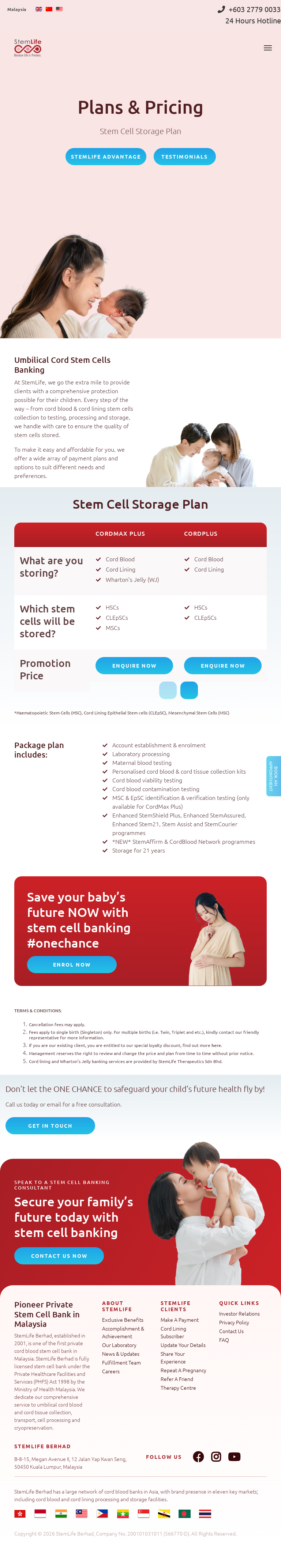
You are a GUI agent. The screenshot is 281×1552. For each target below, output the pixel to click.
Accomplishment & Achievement (123, 1332)
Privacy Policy (234, 1322)
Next (189, 690)
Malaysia (16, 9)
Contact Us (231, 1331)
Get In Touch (50, 1125)
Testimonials (184, 156)
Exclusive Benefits (122, 1319)
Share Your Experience (173, 1357)
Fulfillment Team (121, 1362)
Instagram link (215, 1457)
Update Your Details (183, 1344)
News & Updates (120, 1353)
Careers (111, 1371)
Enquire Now (134, 665)
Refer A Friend (177, 1378)
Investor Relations (239, 1313)
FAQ (224, 1339)
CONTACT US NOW (59, 1255)
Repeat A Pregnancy (183, 1370)
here (216, 1045)
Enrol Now (72, 964)
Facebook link (198, 1457)
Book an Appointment (273, 776)
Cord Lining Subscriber (173, 1332)
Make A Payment (180, 1319)
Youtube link (234, 1457)
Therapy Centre (178, 1387)
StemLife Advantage (106, 156)
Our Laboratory (119, 1344)
